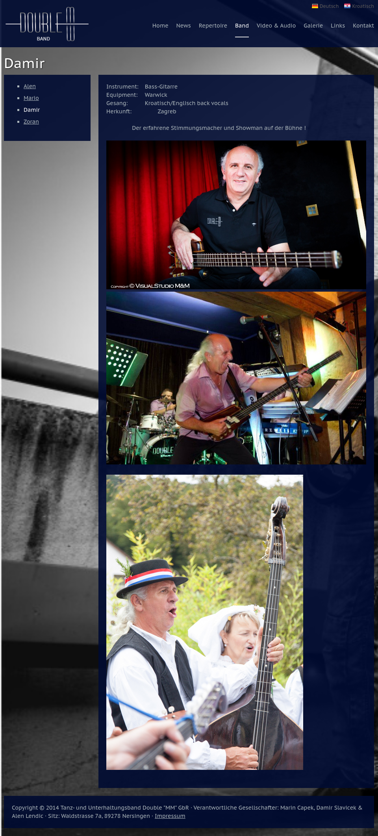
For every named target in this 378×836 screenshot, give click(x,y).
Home (160, 25)
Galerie (313, 25)
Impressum (170, 815)
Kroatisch (363, 6)
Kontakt (363, 25)
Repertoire (213, 25)
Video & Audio (276, 25)
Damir (32, 109)
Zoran (31, 121)
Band (242, 25)
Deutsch (329, 6)
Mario (31, 98)
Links (338, 25)
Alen (30, 86)
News (183, 25)
